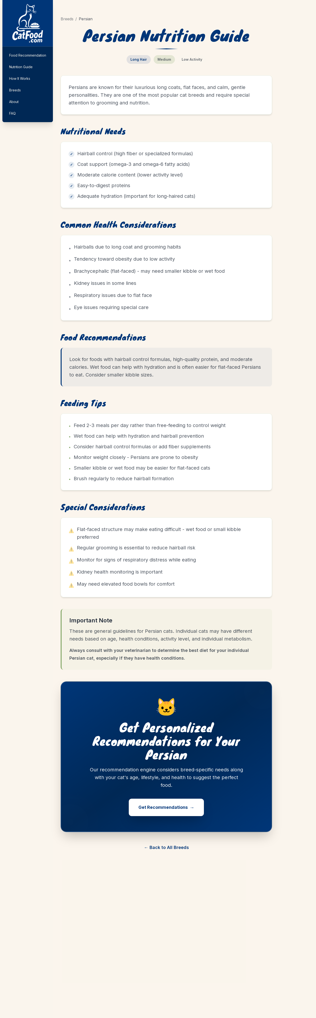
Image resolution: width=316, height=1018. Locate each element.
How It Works (19, 78)
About (14, 102)
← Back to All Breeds (166, 847)
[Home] (27, 23)
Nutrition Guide (21, 67)
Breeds (15, 90)
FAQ (12, 113)
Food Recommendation (27, 55)
